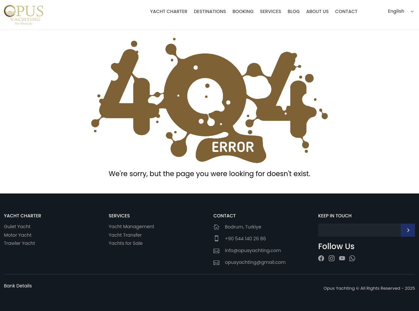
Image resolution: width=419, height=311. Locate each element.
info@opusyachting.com (253, 250)
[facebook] (321, 258)
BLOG (294, 11)
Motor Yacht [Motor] (17, 235)
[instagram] (332, 258)
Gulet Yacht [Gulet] (17, 226)
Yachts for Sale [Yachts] (126, 243)
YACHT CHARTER (169, 11)
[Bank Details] (18, 286)
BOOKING (242, 11)
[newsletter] (408, 230)
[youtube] (342, 258)
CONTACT (346, 11)
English (396, 11)
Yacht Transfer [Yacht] (125, 235)
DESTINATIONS (210, 11)
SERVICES (270, 11)
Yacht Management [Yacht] (132, 226)
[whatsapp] (352, 258)
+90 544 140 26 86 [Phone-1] (245, 238)
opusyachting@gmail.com (255, 262)
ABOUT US (317, 11)
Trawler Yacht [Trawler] (19, 243)
